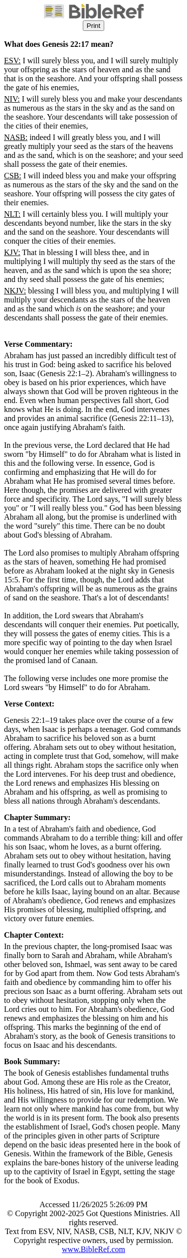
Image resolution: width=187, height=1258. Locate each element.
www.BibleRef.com (93, 1249)
